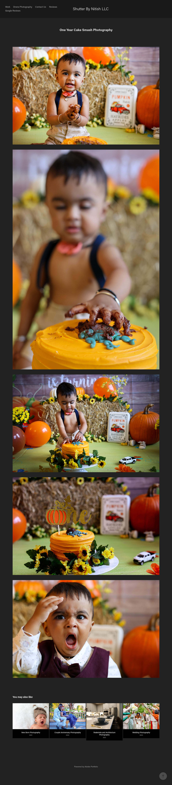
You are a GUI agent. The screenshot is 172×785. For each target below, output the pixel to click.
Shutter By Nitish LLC (91, 8)
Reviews (53, 6)
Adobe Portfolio (91, 766)
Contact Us (40, 6)
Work (7, 6)
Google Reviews (12, 10)
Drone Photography (22, 6)
